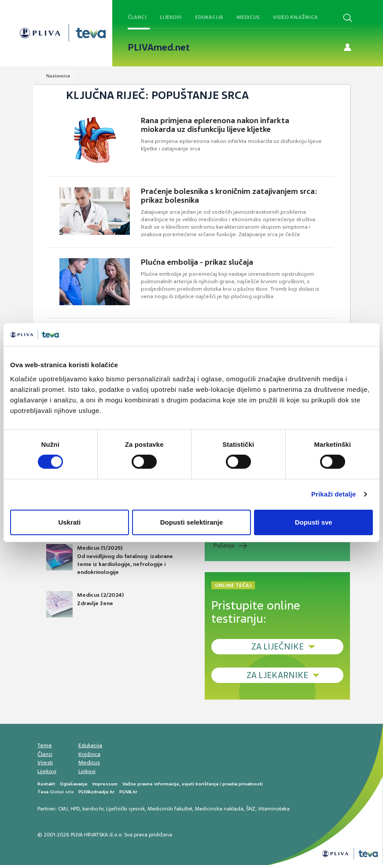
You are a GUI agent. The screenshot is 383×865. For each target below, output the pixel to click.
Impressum (105, 784)
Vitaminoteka (274, 809)
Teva (42, 792)
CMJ (63, 809)
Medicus (248, 17)
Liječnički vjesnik (125, 809)
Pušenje (224, 545)
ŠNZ (250, 809)
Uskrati (69, 522)
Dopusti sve (313, 522)
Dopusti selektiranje (191, 522)
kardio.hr (92, 809)
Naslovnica (58, 76)
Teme (44, 745)
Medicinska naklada (219, 809)
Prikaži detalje (333, 494)
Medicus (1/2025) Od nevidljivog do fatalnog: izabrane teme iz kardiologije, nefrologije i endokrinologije (109, 560)
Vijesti (45, 762)
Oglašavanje (74, 784)
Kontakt (46, 784)
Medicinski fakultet (169, 809)
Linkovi (87, 771)
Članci (137, 17)
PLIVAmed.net (159, 47)
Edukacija (209, 17)
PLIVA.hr (128, 792)
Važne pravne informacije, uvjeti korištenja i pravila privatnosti (192, 784)
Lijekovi (171, 17)
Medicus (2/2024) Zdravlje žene (85, 604)
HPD (75, 809)
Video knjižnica (295, 17)
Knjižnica (89, 754)
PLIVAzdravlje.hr (96, 792)
